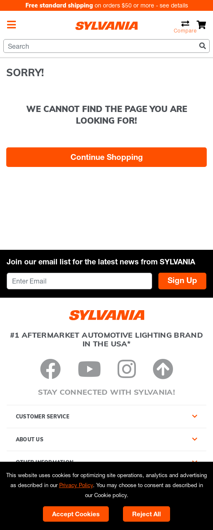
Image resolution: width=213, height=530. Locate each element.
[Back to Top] (163, 368)
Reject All (146, 514)
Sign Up (182, 280)
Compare (185, 27)
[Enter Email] (79, 281)
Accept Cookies (76, 514)
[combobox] (106, 46)
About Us (29, 439)
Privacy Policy (76, 485)
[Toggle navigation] (11, 24)
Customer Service (42, 416)
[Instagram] (127, 368)
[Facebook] (50, 368)
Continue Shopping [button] (106, 157)
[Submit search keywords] (202, 45)
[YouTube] (89, 368)
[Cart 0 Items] (201, 25)
